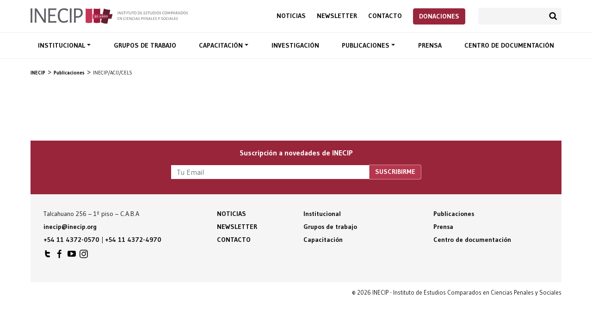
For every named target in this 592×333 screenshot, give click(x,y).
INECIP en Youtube (72, 256)
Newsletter (337, 16)
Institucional (62, 45)
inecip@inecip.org (70, 226)
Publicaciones (366, 45)
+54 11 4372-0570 (71, 239)
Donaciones (439, 16)
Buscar (553, 16)
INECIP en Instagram (84, 256)
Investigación (295, 45)
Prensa (430, 45)
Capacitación (222, 45)
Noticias (291, 16)
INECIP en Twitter (47, 256)
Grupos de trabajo (145, 45)
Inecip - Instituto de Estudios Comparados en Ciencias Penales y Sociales (109, 15)
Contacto (385, 16)
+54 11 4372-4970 (133, 239)
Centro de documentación (509, 45)
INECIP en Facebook (60, 256)
